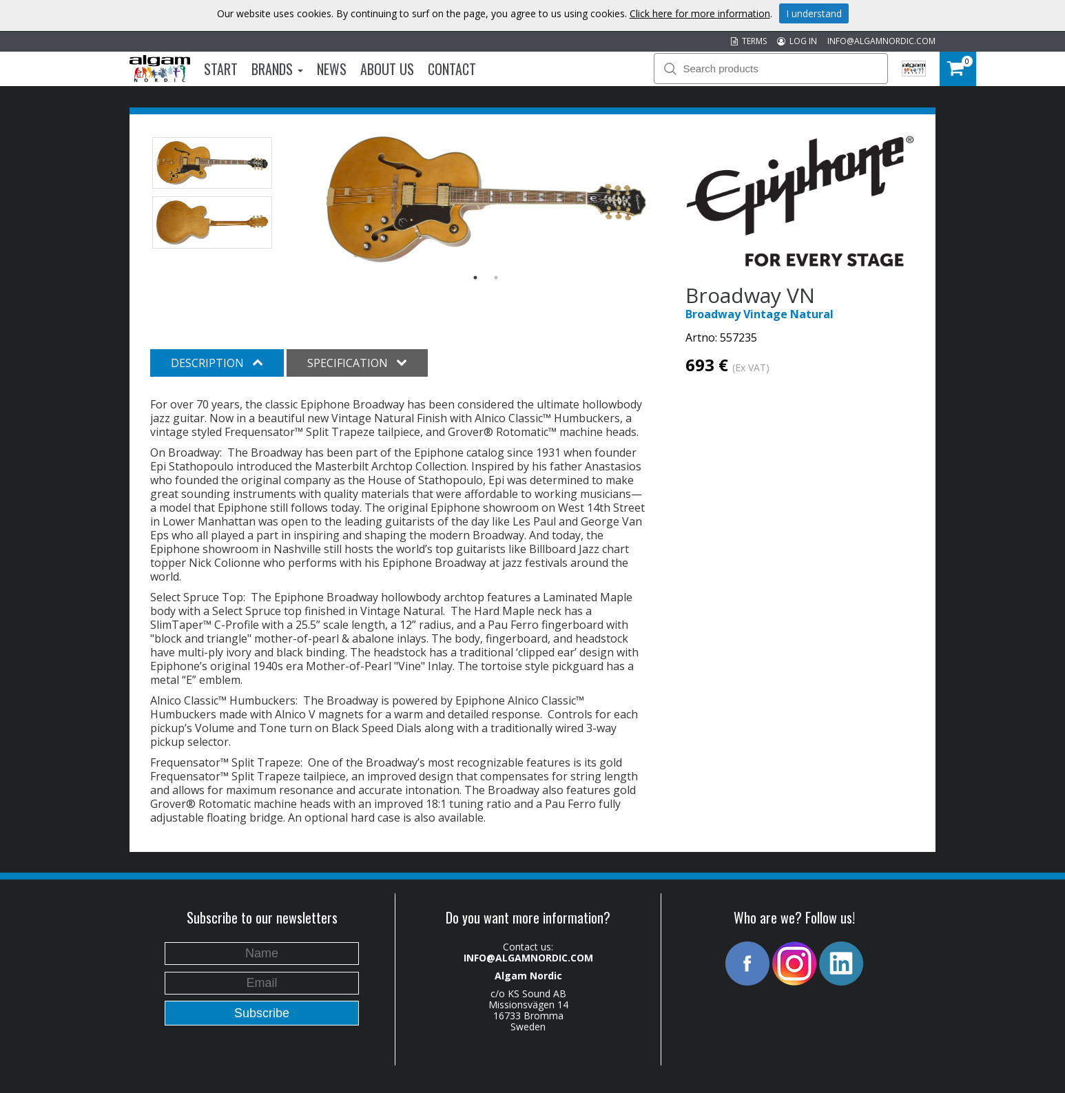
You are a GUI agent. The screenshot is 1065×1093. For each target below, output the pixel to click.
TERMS (749, 41)
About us (387, 69)
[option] (486, 199)
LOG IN (797, 41)
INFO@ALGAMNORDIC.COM (881, 41)
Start (221, 69)
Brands (277, 69)
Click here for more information (700, 13)
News (332, 69)
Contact (452, 69)
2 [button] (496, 277)
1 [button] (475, 277)
